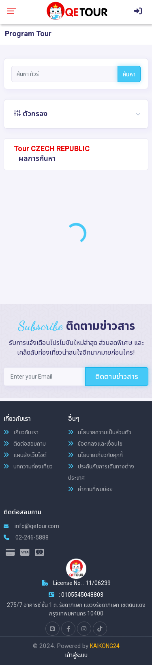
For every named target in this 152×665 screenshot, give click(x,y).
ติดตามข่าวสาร (116, 376)
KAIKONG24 (105, 646)
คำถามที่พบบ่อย (90, 489)
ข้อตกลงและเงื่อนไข (95, 443)
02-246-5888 (26, 537)
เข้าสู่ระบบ (76, 655)
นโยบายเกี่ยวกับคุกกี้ (95, 455)
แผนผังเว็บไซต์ (25, 455)
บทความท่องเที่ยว (28, 466)
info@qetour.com (31, 526)
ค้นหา (129, 74)
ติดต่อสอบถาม (25, 443)
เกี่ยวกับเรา (21, 432)
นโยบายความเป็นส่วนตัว (99, 432)
